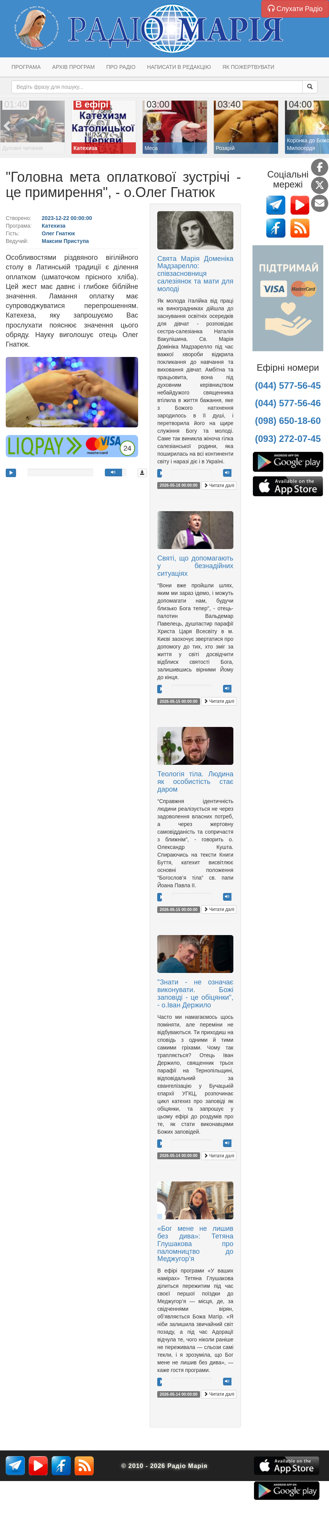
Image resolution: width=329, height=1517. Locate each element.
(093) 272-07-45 (288, 438)
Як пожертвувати (248, 67)
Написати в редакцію (179, 67)
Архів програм (73, 67)
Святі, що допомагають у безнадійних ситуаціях (195, 565)
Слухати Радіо (295, 9)
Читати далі (219, 485)
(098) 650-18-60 (288, 421)
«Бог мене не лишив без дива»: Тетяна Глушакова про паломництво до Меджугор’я (195, 1244)
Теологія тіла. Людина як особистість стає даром (195, 781)
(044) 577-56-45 (288, 385)
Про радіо (120, 67)
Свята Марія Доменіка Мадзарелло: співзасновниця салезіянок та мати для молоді (195, 274)
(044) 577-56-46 (288, 403)
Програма (26, 67)
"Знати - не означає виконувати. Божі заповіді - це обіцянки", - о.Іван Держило (195, 993)
